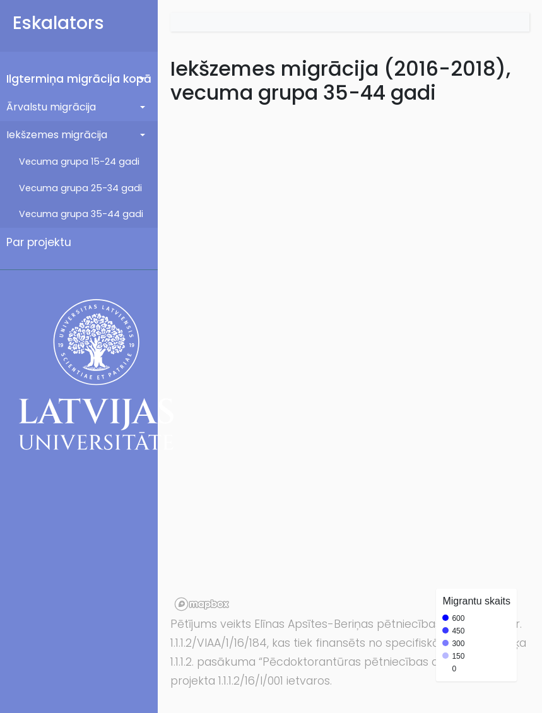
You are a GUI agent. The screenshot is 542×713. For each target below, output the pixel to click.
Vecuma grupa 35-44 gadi (81, 214)
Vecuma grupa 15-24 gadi (79, 161)
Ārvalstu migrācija (51, 107)
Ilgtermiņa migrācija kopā (78, 78)
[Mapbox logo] (202, 604)
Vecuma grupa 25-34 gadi (80, 188)
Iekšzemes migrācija (56, 134)
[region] (349, 362)
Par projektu (38, 242)
